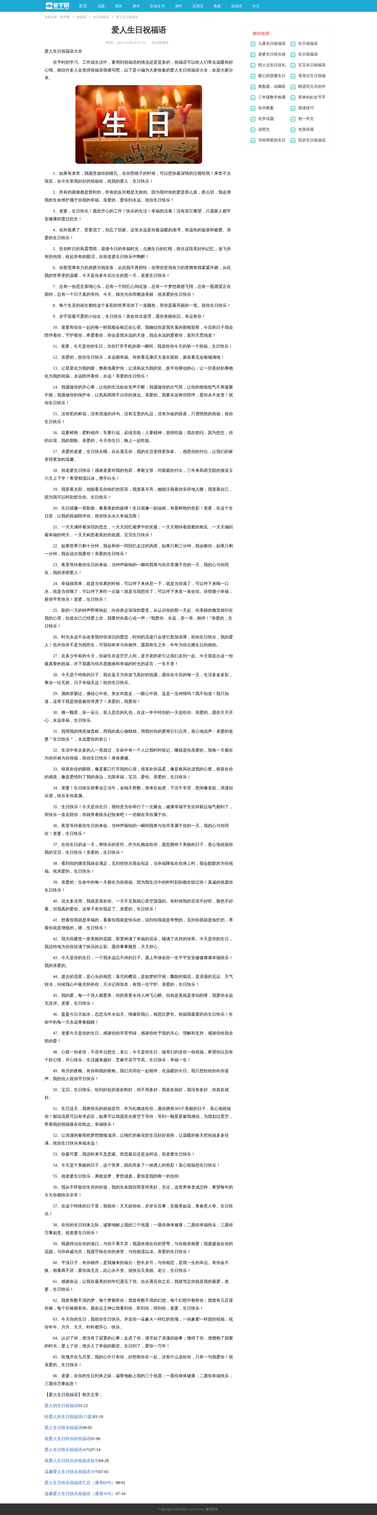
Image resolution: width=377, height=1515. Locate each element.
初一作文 (306, 119)
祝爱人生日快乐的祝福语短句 (72, 1460)
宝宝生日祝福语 (312, 65)
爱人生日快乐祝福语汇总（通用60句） (80, 1482)
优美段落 (306, 129)
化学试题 (266, 119)
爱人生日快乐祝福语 (63, 1427)
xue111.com (196, 1509)
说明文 (264, 129)
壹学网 (65, 17)
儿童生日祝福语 (272, 43)
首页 (83, 6)
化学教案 (266, 108)
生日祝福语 (101, 17)
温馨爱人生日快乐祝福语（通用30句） (80, 1493)
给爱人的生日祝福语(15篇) (69, 1416)
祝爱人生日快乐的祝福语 (68, 1438)
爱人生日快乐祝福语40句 (68, 1449)
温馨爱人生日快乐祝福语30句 (72, 1471)
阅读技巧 (306, 108)
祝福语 (81, 17)
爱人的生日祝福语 (61, 1405)
